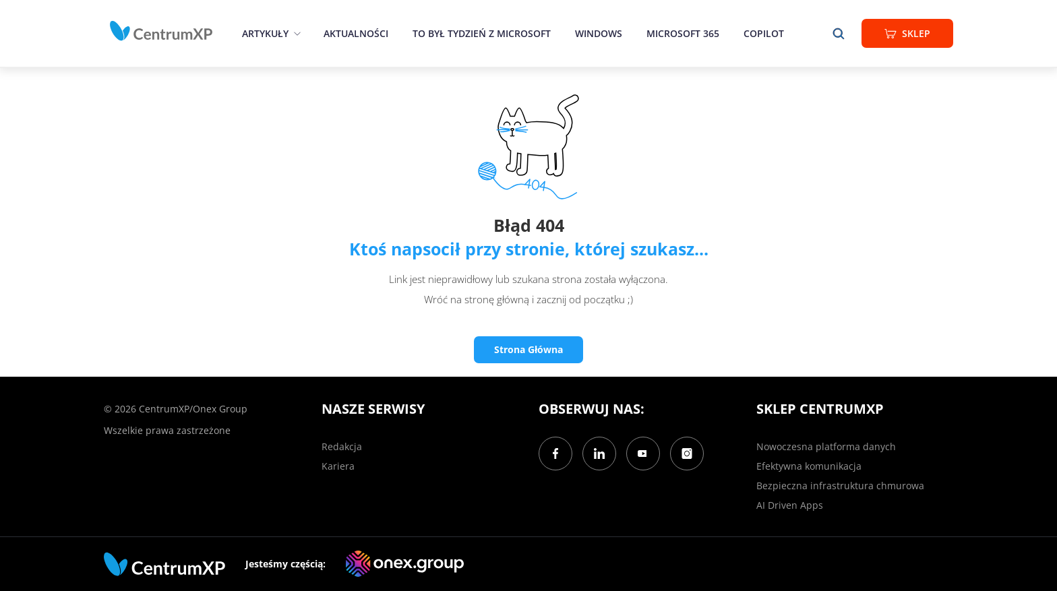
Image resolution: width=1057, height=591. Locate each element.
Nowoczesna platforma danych (826, 446)
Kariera (338, 466)
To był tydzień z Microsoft (482, 33)
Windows (598, 33)
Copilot (764, 33)
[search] (838, 33)
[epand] (295, 33)
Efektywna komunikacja (809, 466)
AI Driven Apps (789, 505)
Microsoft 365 (682, 33)
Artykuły (265, 33)
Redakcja (342, 446)
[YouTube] (643, 453)
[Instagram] (687, 453)
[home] (161, 31)
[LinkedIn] (599, 453)
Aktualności (356, 33)
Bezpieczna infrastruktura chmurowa (840, 485)
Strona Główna (528, 349)
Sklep (907, 33)
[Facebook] (555, 453)
